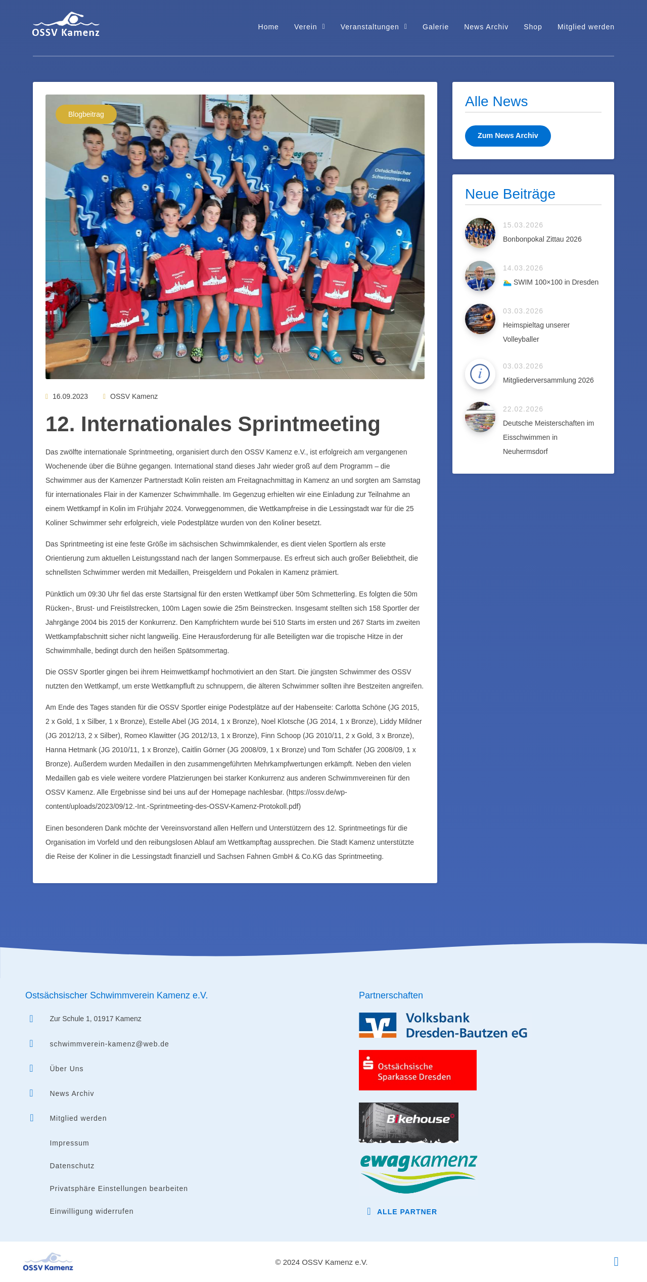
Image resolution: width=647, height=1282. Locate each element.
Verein (310, 27)
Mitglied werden (586, 27)
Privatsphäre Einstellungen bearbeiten (119, 1188)
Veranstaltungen (374, 27)
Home (268, 27)
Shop (533, 27)
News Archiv (486, 27)
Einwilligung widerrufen (91, 1211)
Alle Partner (407, 1212)
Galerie (436, 27)
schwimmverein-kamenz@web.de (109, 1044)
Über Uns (66, 1069)
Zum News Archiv (507, 135)
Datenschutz (72, 1166)
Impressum (69, 1143)
